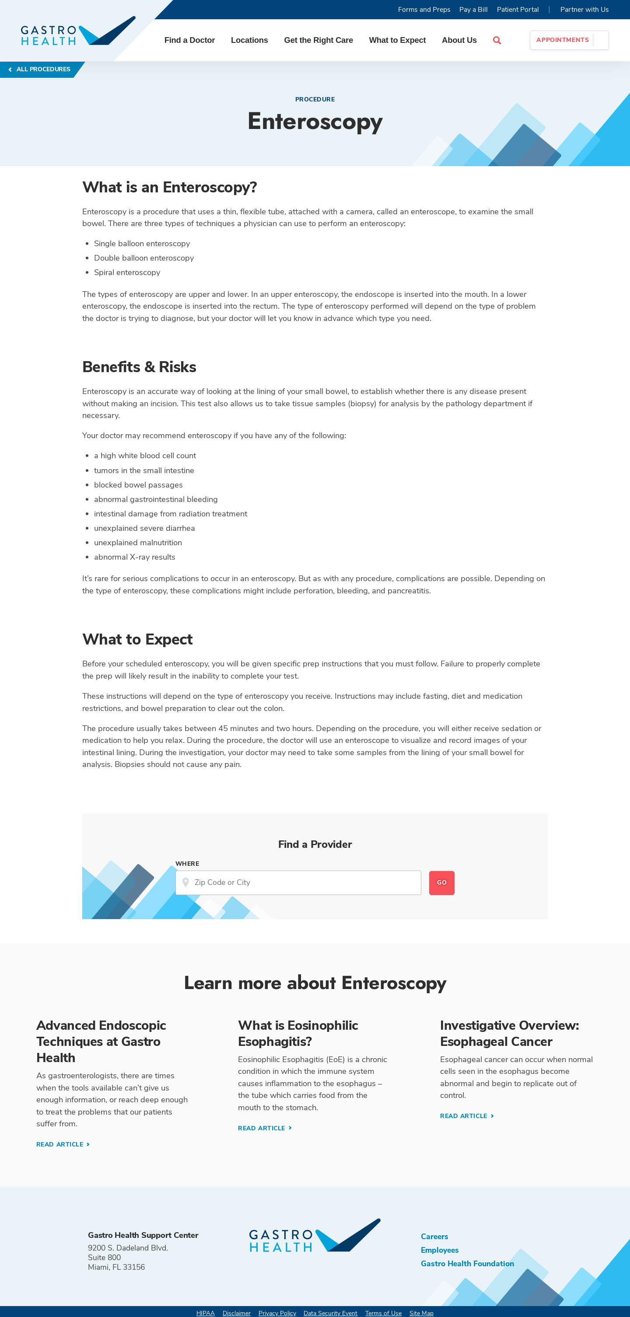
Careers (434, 1236)
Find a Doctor (189, 40)
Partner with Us (584, 9)
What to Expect (397, 40)
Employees (440, 1250)
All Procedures (42, 69)
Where (187, 864)
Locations (249, 40)
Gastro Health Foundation (467, 1263)
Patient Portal (518, 9)
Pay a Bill (473, 9)
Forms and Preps (424, 9)
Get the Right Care (318, 40)
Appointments (562, 40)
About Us (459, 40)
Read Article (60, 1144)
